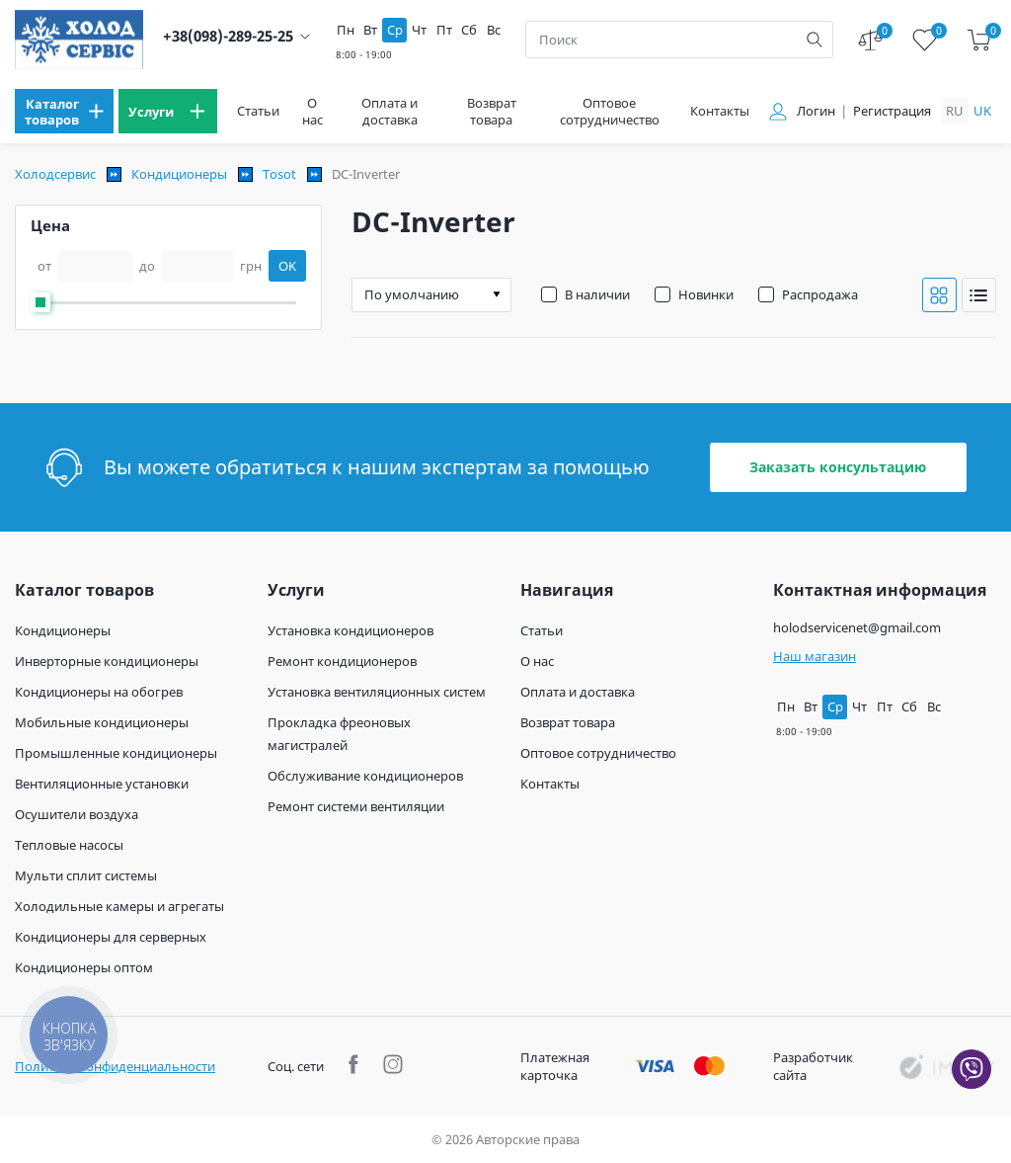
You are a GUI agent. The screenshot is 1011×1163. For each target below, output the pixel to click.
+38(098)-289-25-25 (228, 36)
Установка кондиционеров (350, 630)
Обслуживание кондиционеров (365, 776)
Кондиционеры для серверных (110, 937)
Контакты (719, 111)
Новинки (706, 294)
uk (982, 111)
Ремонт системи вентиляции (356, 806)
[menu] (64, 111)
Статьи (258, 111)
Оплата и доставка (389, 111)
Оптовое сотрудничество (610, 111)
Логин (816, 111)
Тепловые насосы (69, 845)
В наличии (597, 294)
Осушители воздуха (76, 814)
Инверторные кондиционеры (106, 661)
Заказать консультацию (837, 466)
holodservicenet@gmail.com (857, 627)
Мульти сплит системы (86, 875)
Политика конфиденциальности (115, 1066)
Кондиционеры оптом (84, 967)
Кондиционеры (179, 174)
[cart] (979, 40)
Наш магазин (814, 656)
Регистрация (892, 111)
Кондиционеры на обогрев (99, 692)
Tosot (279, 174)
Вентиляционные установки (102, 783)
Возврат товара (491, 111)
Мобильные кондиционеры (102, 722)
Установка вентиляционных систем (377, 692)
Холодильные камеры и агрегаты (119, 906)
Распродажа (820, 294)
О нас (312, 111)
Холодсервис (55, 174)
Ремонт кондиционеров (342, 661)
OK (287, 266)
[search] (814, 39)
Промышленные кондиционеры (116, 753)
